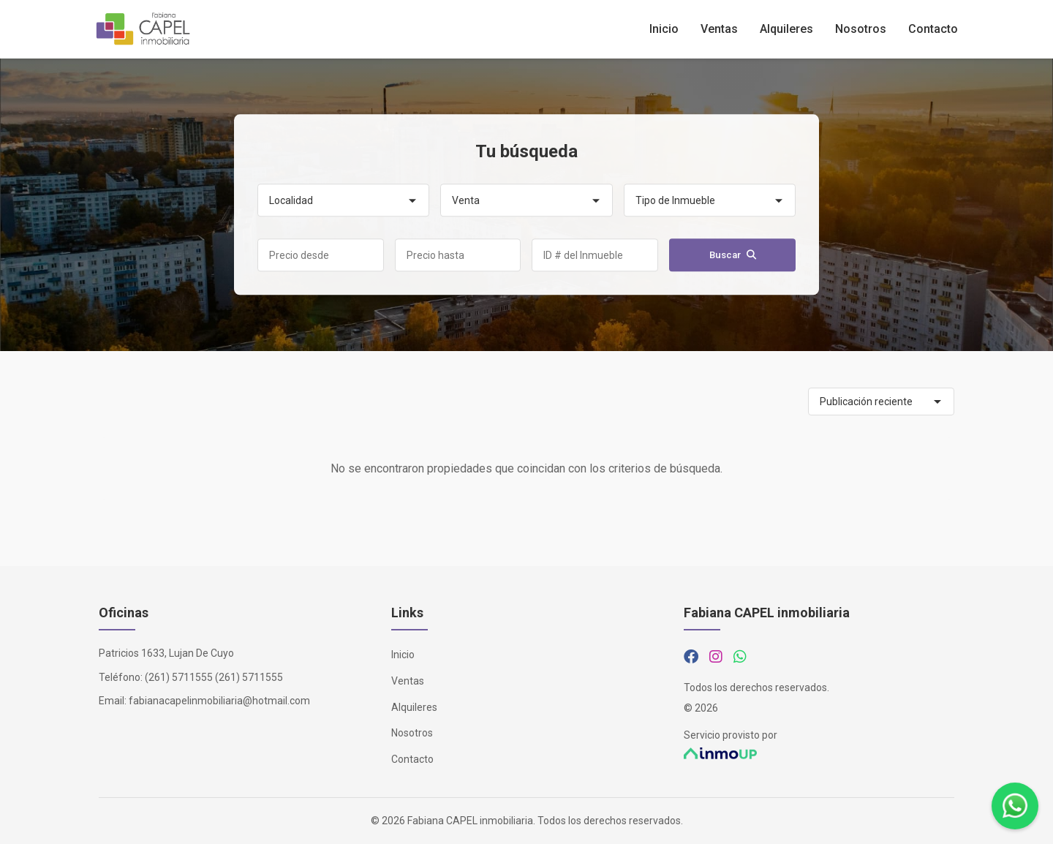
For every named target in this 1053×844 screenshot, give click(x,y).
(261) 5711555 (179, 677)
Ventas (719, 29)
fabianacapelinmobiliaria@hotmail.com (219, 701)
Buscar (732, 255)
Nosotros (860, 29)
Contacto (933, 29)
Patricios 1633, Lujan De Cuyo (166, 653)
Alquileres (786, 29)
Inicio (664, 29)
